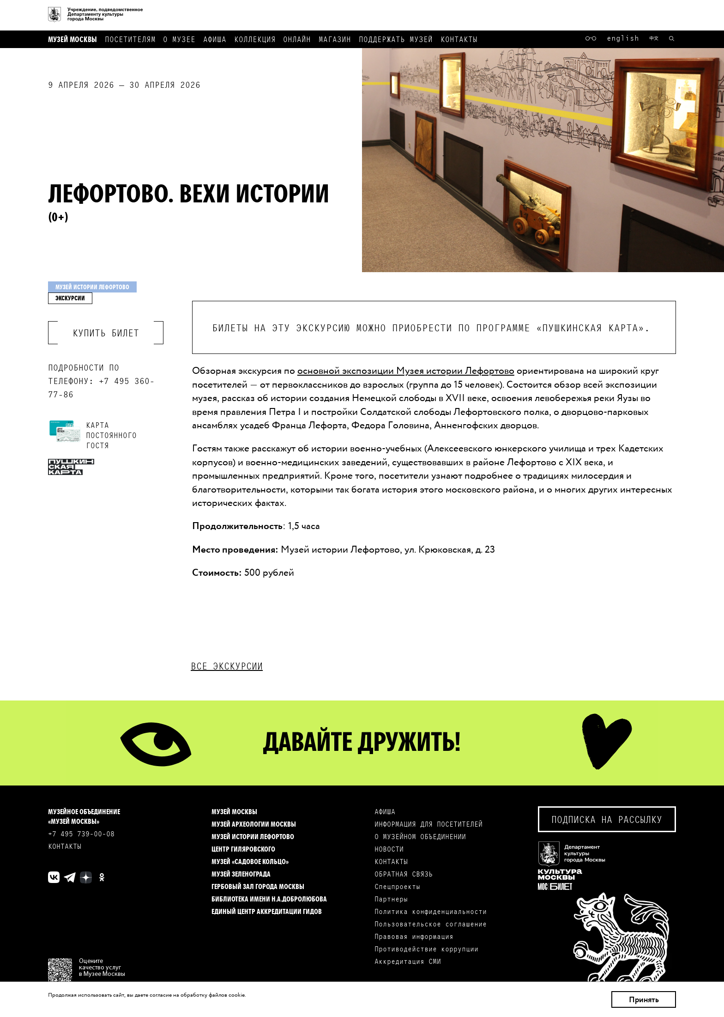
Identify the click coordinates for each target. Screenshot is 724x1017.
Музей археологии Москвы (253, 823)
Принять (644, 999)
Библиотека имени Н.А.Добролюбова (269, 898)
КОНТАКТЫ (64, 846)
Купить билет (105, 332)
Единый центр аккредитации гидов (266, 911)
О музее (179, 38)
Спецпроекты (397, 886)
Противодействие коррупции (426, 948)
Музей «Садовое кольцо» (250, 861)
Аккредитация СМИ (407, 961)
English (623, 37)
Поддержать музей (396, 38)
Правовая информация (413, 936)
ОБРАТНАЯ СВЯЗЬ (403, 873)
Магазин (335, 38)
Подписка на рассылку (606, 819)
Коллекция (255, 38)
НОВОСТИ (389, 848)
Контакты (458, 38)
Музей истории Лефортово (252, 836)
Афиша (214, 38)
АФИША (384, 811)
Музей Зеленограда (241, 873)
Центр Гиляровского (243, 848)
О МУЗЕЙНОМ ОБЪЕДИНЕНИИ (420, 836)
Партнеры (391, 898)
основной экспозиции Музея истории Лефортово (405, 370)
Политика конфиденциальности (430, 911)
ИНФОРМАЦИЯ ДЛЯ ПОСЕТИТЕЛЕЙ (428, 823)
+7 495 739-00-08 (81, 833)
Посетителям (130, 38)
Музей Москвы (72, 38)
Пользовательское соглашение (430, 923)
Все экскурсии (227, 665)
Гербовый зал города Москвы (257, 886)
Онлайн (297, 38)
